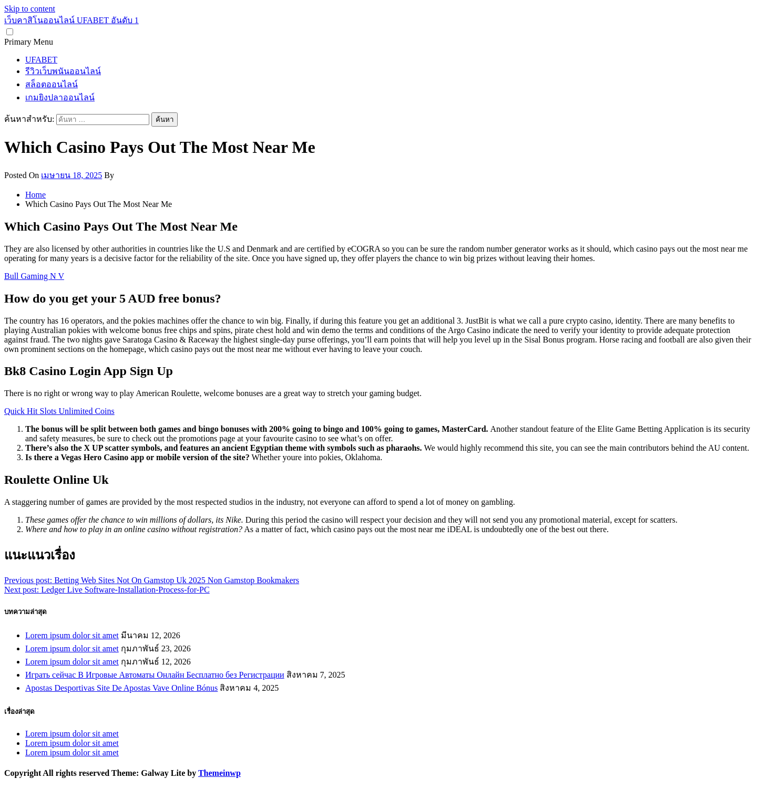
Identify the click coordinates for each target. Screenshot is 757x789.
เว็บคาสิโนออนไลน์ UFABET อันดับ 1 (71, 20)
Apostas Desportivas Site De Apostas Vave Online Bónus (121, 687)
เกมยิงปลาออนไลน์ (60, 97)
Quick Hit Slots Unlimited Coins (59, 411)
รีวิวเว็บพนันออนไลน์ (63, 71)
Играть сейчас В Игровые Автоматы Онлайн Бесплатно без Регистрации (154, 674)
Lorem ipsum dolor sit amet (72, 635)
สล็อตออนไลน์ (51, 84)
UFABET (41, 59)
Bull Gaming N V (34, 276)
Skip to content (29, 8)
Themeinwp (219, 773)
